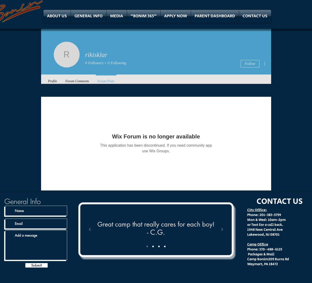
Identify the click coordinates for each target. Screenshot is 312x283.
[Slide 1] (147, 246)
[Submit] (36, 265)
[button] (57, 16)
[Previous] (90, 230)
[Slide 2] (153, 246)
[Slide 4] (165, 246)
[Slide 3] (159, 246)
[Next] (222, 230)
